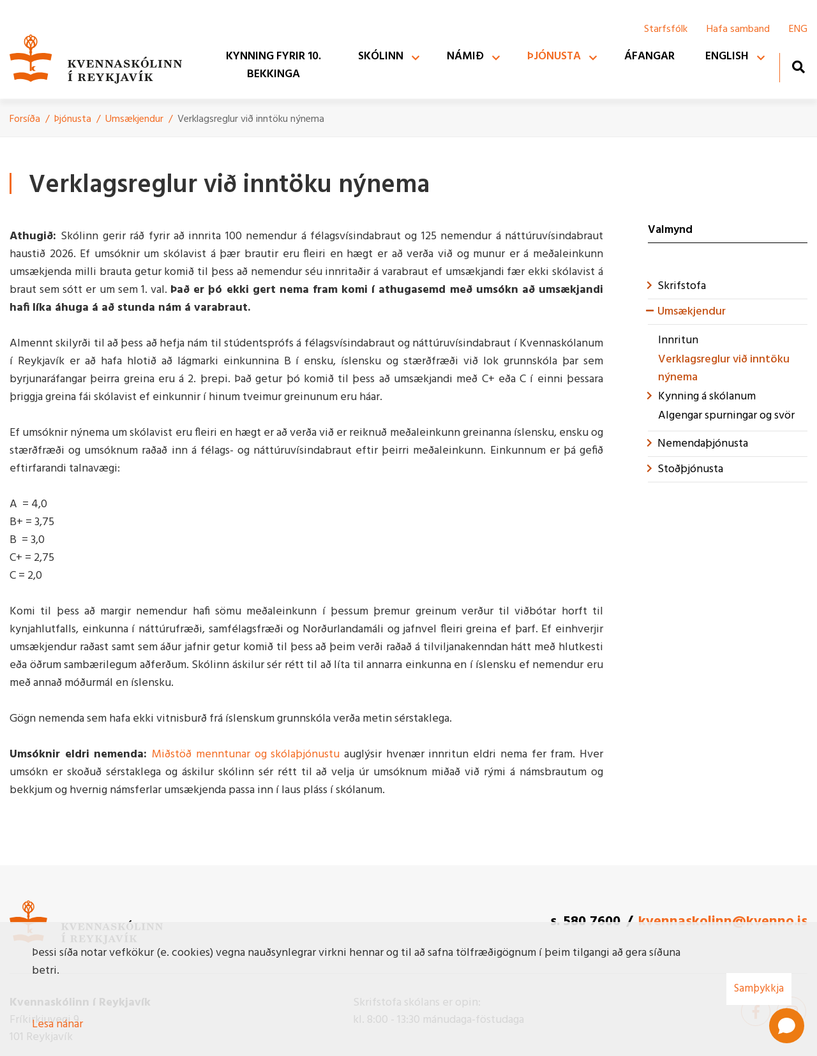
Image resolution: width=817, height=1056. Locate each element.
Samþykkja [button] (759, 988)
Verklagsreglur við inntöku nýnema (250, 119)
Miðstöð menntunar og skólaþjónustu (246, 754)
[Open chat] (786, 1025)
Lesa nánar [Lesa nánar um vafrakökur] (57, 1024)
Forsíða (25, 119)
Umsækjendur (134, 119)
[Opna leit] (798, 66)
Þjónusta (72, 119)
